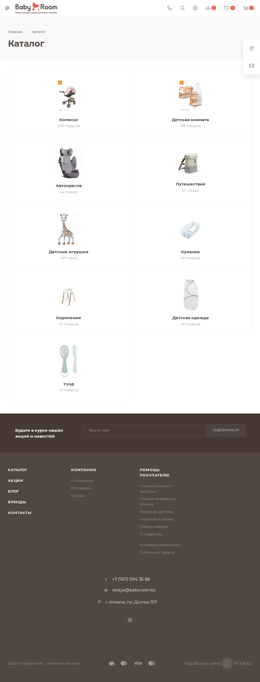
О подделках (151, 534)
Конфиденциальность (159, 545)
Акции (15, 480)
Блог (13, 491)
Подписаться (226, 430)
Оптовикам (81, 488)
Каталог (18, 470)
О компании (82, 480)
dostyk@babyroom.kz (134, 589)
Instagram (130, 620)
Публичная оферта (157, 552)
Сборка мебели (154, 526)
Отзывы (78, 495)
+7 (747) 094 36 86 (131, 579)
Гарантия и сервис (157, 519)
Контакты (19, 512)
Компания (83, 470)
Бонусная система (156, 511)
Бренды (17, 502)
